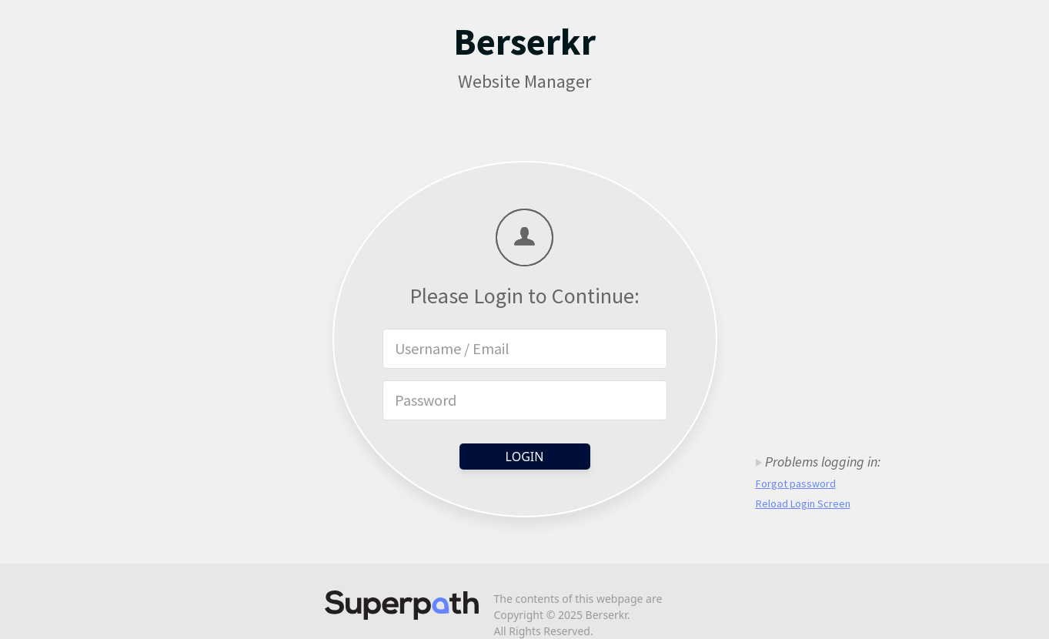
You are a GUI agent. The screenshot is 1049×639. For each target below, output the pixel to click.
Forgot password (796, 483)
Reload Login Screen (803, 503)
